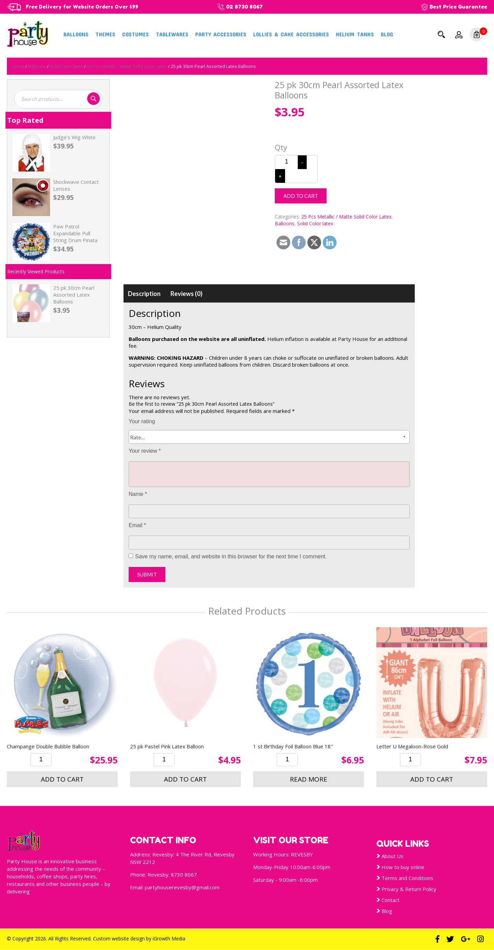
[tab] (144, 293)
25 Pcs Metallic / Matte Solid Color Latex (127, 66)
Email (137, 525)
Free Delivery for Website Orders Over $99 (84, 6)
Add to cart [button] (62, 779)
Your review (145, 451)
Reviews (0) (186, 293)
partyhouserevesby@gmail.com (182, 887)
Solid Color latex (66, 66)
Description (144, 293)
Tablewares (172, 34)
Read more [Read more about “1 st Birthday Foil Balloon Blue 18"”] (308, 779)
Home (18, 66)
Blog (387, 34)
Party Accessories (220, 34)
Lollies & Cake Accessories (291, 34)
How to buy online (402, 867)
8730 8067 (184, 874)
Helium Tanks (355, 34)
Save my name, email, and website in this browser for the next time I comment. (231, 556)
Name (138, 494)
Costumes (135, 34)
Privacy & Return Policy (408, 889)
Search (441, 34)
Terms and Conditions (407, 878)
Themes (105, 34)
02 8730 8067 (249, 6)
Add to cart (300, 196)
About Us (392, 856)
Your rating (142, 421)
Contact (390, 899)
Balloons (76, 34)
